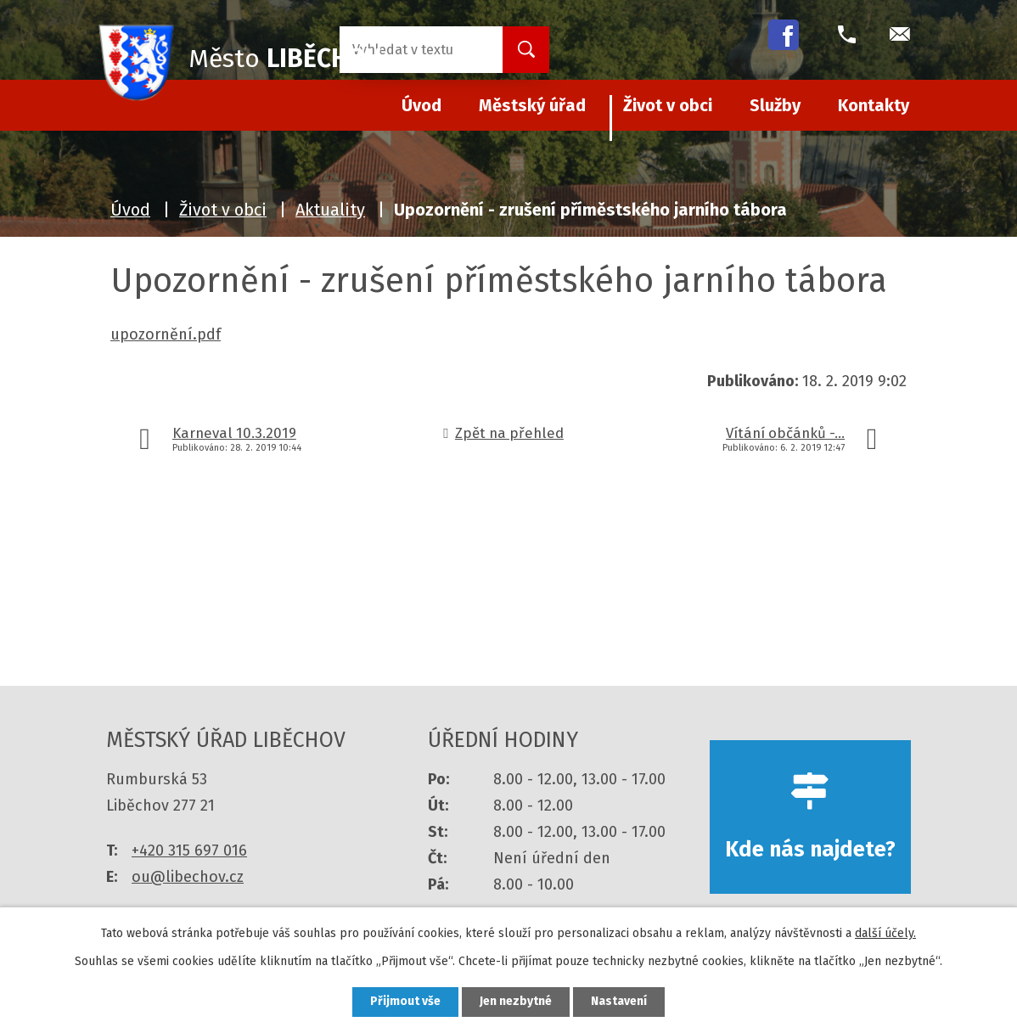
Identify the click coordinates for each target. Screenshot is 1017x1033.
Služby (775, 105)
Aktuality (330, 209)
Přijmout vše (405, 1002)
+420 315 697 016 (189, 850)
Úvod (130, 209)
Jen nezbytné (516, 1002)
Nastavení (619, 1002)
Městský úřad (532, 105)
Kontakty (873, 105)
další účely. (885, 933)
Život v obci (667, 105)
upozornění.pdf (165, 334)
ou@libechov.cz (188, 876)
